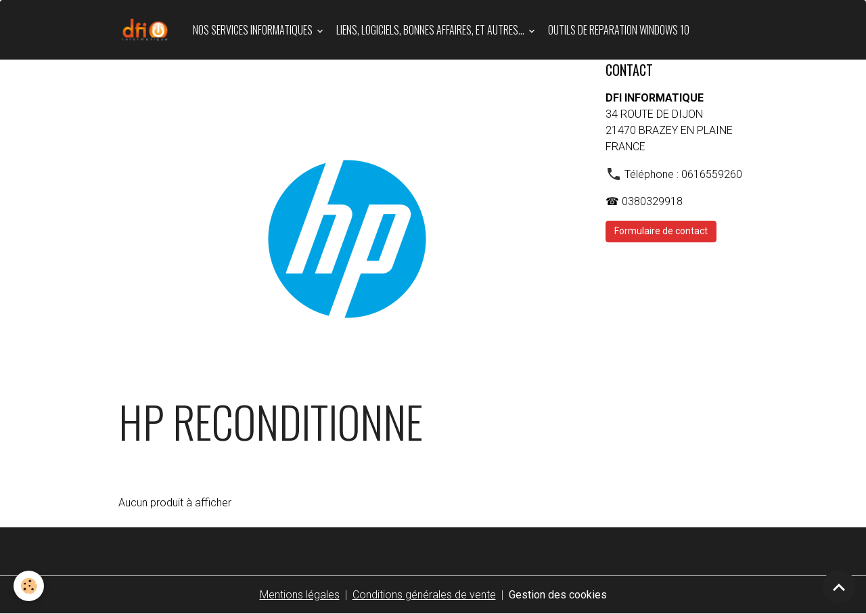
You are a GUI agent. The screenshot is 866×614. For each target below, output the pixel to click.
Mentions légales (300, 594)
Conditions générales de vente (424, 594)
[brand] (147, 29)
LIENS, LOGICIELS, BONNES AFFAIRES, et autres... (431, 30)
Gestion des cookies (558, 594)
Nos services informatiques (254, 30)
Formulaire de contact (661, 230)
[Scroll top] (839, 587)
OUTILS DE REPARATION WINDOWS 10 (618, 30)
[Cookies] (29, 586)
